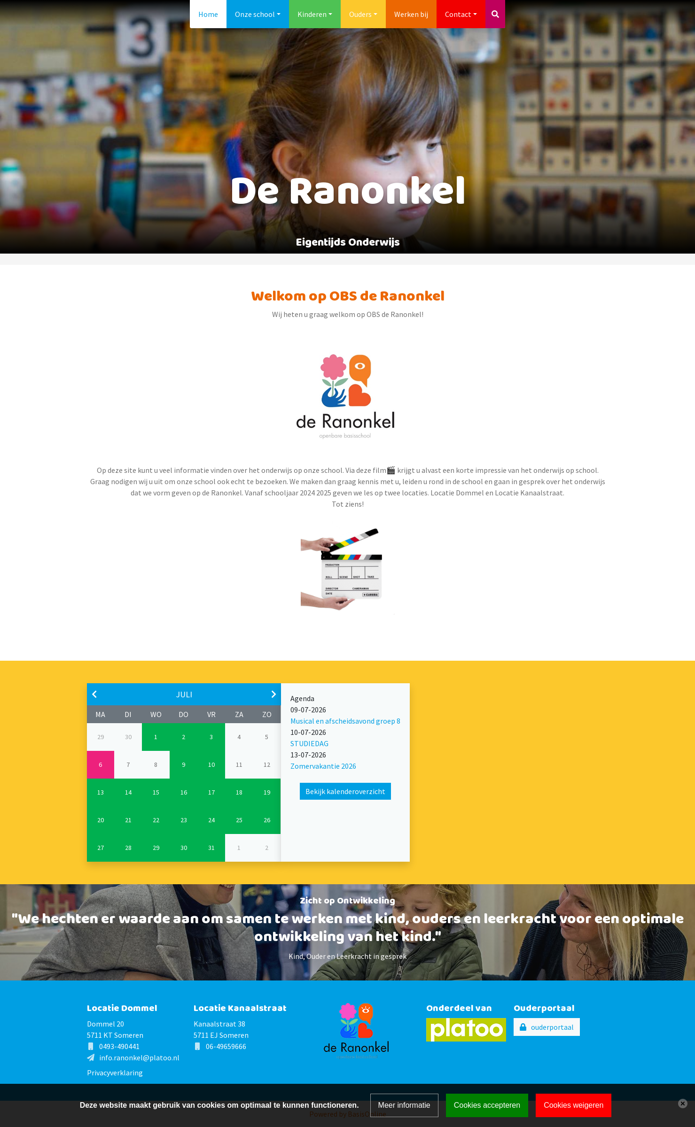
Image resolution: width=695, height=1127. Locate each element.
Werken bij (411, 14)
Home (208, 14)
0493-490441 (119, 1046)
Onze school (255, 14)
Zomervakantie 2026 (323, 766)
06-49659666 (226, 1046)
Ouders (360, 14)
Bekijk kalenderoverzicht (345, 791)
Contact (458, 14)
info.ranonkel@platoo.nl (139, 1057)
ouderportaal (552, 1027)
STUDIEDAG (309, 743)
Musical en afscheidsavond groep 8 (345, 721)
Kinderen (312, 14)
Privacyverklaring (115, 1072)
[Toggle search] (495, 14)
